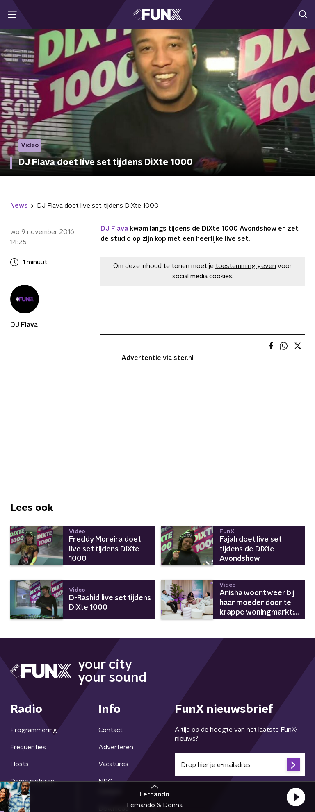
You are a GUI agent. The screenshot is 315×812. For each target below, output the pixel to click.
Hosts (19, 764)
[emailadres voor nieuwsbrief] (240, 764)
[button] (296, 797)
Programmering (33, 730)
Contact (110, 730)
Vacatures (113, 764)
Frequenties (28, 747)
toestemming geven (245, 266)
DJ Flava (114, 228)
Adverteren (115, 747)
